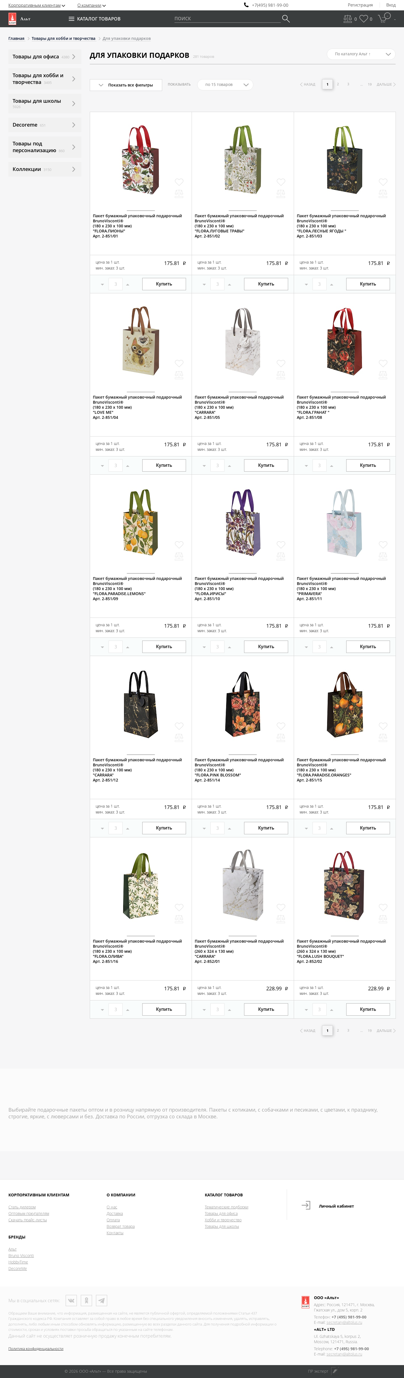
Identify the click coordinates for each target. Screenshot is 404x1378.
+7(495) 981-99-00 (270, 5)
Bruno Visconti (21, 1255)
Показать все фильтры (130, 85)
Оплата (113, 1219)
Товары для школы (222, 1226)
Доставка (115, 1213)
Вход (391, 5)
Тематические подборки (226, 1207)
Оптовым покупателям (28, 1213)
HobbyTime (18, 1262)
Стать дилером (22, 1207)
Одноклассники (86, 1300)
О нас (112, 1207)
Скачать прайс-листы (27, 1219)
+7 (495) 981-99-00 (349, 1317)
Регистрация (360, 5)
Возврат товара (121, 1226)
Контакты (115, 1232)
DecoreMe (17, 1268)
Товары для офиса (221, 1213)
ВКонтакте (71, 1300)
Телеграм (101, 1300)
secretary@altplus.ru (344, 1322)
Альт (12, 1249)
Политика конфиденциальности (35, 1348)
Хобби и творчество (223, 1219)
